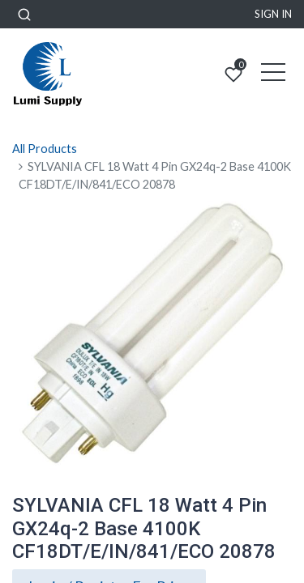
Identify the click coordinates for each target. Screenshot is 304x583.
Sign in (273, 13)
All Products (44, 148)
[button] (24, 14)
